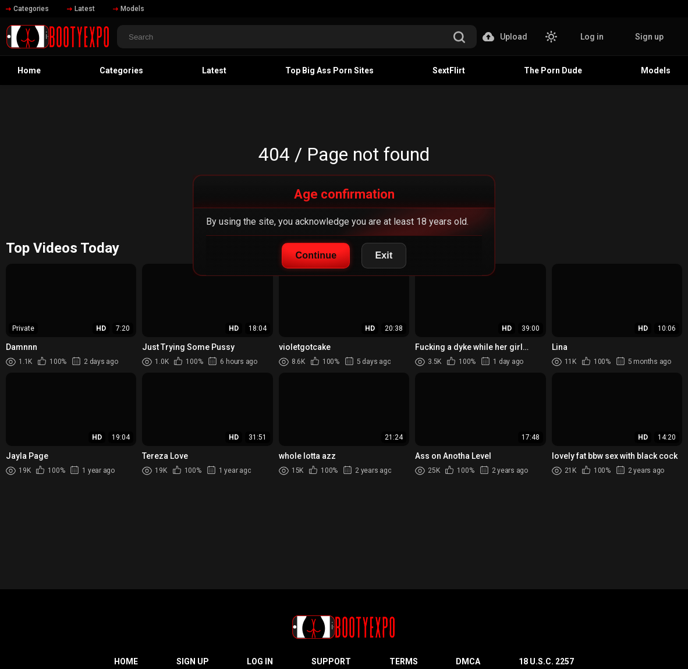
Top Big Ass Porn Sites (329, 70)
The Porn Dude (553, 70)
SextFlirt (448, 70)
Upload (505, 37)
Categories (27, 9)
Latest (81, 9)
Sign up (649, 36)
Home (29, 70)
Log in (592, 36)
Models (128, 9)
